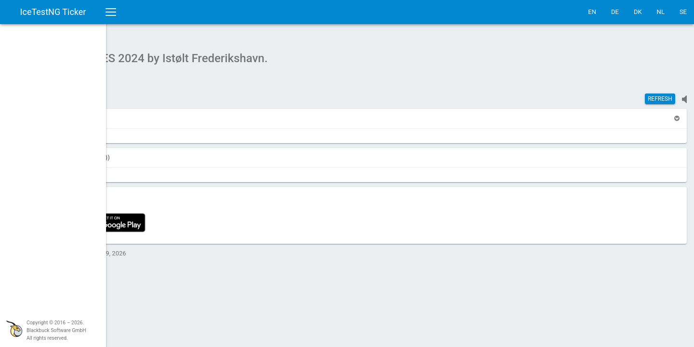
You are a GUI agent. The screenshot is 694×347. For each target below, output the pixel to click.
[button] (131, 113)
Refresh (660, 94)
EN (592, 11)
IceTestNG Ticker (53, 12)
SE (683, 11)
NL (661, 11)
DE (615, 11)
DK (638, 11)
